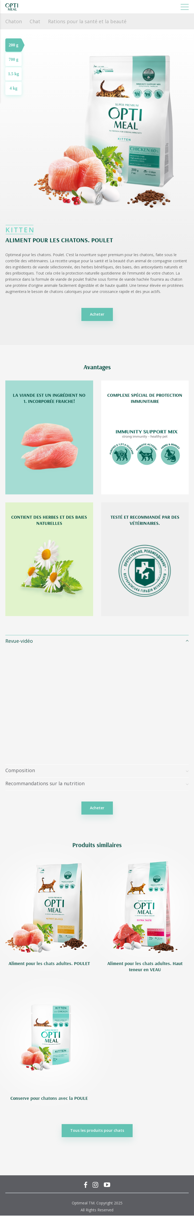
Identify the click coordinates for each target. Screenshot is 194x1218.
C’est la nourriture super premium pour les (103, 254)
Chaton (13, 21)
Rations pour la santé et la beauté (87, 21)
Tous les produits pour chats (97, 1130)
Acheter (97, 314)
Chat (35, 21)
